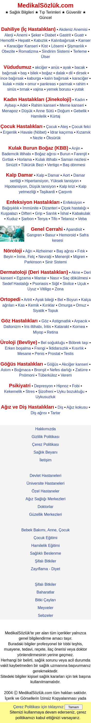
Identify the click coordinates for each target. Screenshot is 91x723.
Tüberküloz (47, 375)
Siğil (55, 284)
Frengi (39, 348)
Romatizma (28, 51)
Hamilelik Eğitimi (45, 545)
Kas (21, 305)
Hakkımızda (45, 429)
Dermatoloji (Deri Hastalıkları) (34, 272)
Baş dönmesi (74, 165)
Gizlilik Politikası (45, 437)
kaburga (34, 78)
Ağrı (28, 251)
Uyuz (31, 289)
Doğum (64, 111)
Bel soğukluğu (53, 343)
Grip (38, 213)
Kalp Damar (19, 175)
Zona (59, 289)
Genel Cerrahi (47, 229)
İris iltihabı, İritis (37, 327)
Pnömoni (26, 375)
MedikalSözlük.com (45, 5)
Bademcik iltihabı (16, 154)
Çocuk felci (81, 127)
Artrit (28, 300)
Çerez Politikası (45, 444)
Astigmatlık (61, 321)
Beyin (8, 257)
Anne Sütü (45, 111)
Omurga (65, 305)
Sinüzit (11, 165)
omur (31, 84)
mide (20, 84)
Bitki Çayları (45, 600)
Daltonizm (12, 327)
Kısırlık (78, 348)
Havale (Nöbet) (33, 132)
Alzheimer (44, 251)
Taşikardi (47, 192)
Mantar (40, 278)
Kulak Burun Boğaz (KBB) (38, 148)
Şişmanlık (75, 46)
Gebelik (80, 111)
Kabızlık (41, 40)
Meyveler (45, 608)
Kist (44, 46)
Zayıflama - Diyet (45, 569)
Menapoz (10, 111)
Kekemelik (13, 391)
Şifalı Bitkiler (45, 561)
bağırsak (9, 73)
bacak (79, 67)
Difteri (26, 213)
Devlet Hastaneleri (45, 475)
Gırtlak (8, 159)
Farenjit (80, 154)
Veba (82, 219)
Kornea (79, 327)
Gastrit (65, 35)
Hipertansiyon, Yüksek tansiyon (52, 181)
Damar (53, 175)
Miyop (38, 332)
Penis (39, 354)
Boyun (71, 300)
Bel (60, 300)
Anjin (76, 148)
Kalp (40, 175)
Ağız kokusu (77, 407)
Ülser (45, 57)
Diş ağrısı (39, 413)
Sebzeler (45, 615)
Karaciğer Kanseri (22, 46)
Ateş (64, 127)
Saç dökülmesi (75, 278)
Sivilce (68, 284)
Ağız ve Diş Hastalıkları (27, 407)
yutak (79, 89)
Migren (79, 257)
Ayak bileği (44, 300)
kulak (7, 84)
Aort (66, 175)
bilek (34, 73)
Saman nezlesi (73, 159)
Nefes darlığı (61, 370)
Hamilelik (39, 116)
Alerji (9, 35)
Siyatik (38, 311)
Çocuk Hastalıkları (21, 126)
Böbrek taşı (78, 343)
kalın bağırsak (57, 78)
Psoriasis (40, 284)
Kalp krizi (67, 186)
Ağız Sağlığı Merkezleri (45, 499)
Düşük (26, 111)
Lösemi (57, 46)
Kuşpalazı (9, 213)
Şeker (36, 35)
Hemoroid (67, 235)
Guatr (79, 35)
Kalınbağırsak (63, 40)
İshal (64, 213)
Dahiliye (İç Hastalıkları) (28, 29)
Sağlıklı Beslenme (45, 553)
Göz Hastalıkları (20, 320)
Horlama (24, 159)
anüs (55, 67)
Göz (45, 321)
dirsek (81, 73)
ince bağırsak (12, 78)
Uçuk (81, 284)
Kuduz (12, 219)
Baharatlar (46, 592)
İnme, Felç (26, 257)
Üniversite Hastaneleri (45, 483)
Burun (65, 154)
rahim (81, 84)
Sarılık (51, 213)
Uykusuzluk (46, 397)
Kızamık (83, 132)
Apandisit (74, 229)
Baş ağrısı (65, 251)
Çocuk (51, 127)
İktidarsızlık (58, 348)
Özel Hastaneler (45, 491)
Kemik (33, 305)
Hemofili (7, 40)
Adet (24, 105)
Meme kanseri (71, 105)
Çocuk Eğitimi (46, 538)
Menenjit (62, 257)
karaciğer (80, 78)
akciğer (41, 67)
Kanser (84, 40)
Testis (69, 354)
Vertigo (53, 165)
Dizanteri (49, 208)
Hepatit (24, 40)
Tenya (42, 219)
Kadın (80, 100)
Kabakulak (81, 213)
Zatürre (81, 370)
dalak (60, 73)
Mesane (24, 354)
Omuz (81, 305)
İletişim (46, 460)
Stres (29, 391)
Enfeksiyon (72, 202)
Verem (66, 375)
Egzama (24, 278)
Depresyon (43, 386)
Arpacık (80, 321)
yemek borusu (59, 89)
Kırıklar (48, 305)
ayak (67, 67)
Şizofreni (45, 391)
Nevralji (44, 257)
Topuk (53, 311)
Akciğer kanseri (75, 364)
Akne (75, 272)
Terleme (80, 51)
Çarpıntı (65, 192)
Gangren (34, 235)
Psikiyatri (20, 385)
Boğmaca (22, 370)
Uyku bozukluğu (70, 391)
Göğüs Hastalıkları (22, 364)
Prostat (54, 354)
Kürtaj (55, 116)
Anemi (22, 35)
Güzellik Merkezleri (45, 514)
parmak (65, 84)
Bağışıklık (10, 208)
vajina (38, 89)
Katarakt (62, 327)
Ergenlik (10, 132)
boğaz (47, 73)
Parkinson (32, 262)
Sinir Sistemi (56, 262)
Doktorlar (45, 507)
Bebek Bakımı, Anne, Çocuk (45, 530)
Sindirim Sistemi (56, 51)
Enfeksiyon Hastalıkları (33, 202)
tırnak (24, 89)
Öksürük (53, 138)
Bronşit (40, 370)
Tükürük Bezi (32, 165)
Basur (50, 235)
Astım (6, 370)
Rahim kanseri (43, 105)
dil (71, 73)
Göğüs (52, 364)
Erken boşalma (18, 348)
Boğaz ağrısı (46, 154)
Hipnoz (62, 386)
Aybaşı (11, 105)
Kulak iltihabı (46, 159)
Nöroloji (13, 250)
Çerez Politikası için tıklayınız (38, 707)
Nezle (38, 138)
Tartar (55, 413)
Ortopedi (10, 299)
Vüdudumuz (17, 67)
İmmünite (31, 208)
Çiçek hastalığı (73, 208)
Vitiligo (45, 289)
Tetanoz (67, 219)
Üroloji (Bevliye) (18, 342)
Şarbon (27, 219)
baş (24, 73)
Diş (60, 407)
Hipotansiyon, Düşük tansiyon (30, 186)
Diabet (50, 35)
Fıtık (81, 251)
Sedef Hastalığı (15, 284)
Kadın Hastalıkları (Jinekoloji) (37, 99)
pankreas (48, 84)
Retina (52, 332)
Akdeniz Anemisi (73, 29)
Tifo (54, 219)
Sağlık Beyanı (45, 452)
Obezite (8, 51)
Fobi (76, 386)
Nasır (54, 278)
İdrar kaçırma (61, 132)
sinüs (11, 89)
